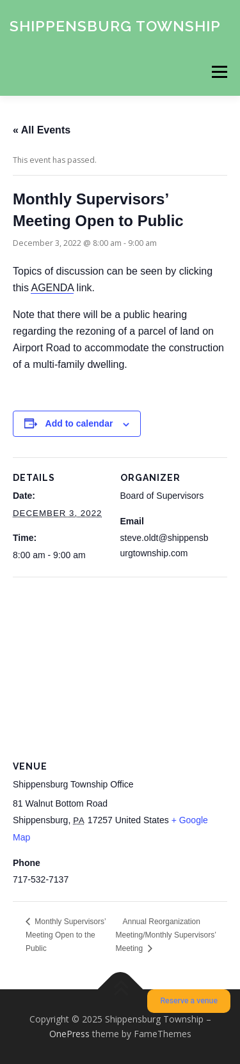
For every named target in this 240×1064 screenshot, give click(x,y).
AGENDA (52, 287)
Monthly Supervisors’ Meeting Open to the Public (66, 935)
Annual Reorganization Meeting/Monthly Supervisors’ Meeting (166, 935)
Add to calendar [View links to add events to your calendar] (79, 423)
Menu (218, 71)
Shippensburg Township (115, 25)
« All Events (41, 130)
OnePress (69, 1034)
